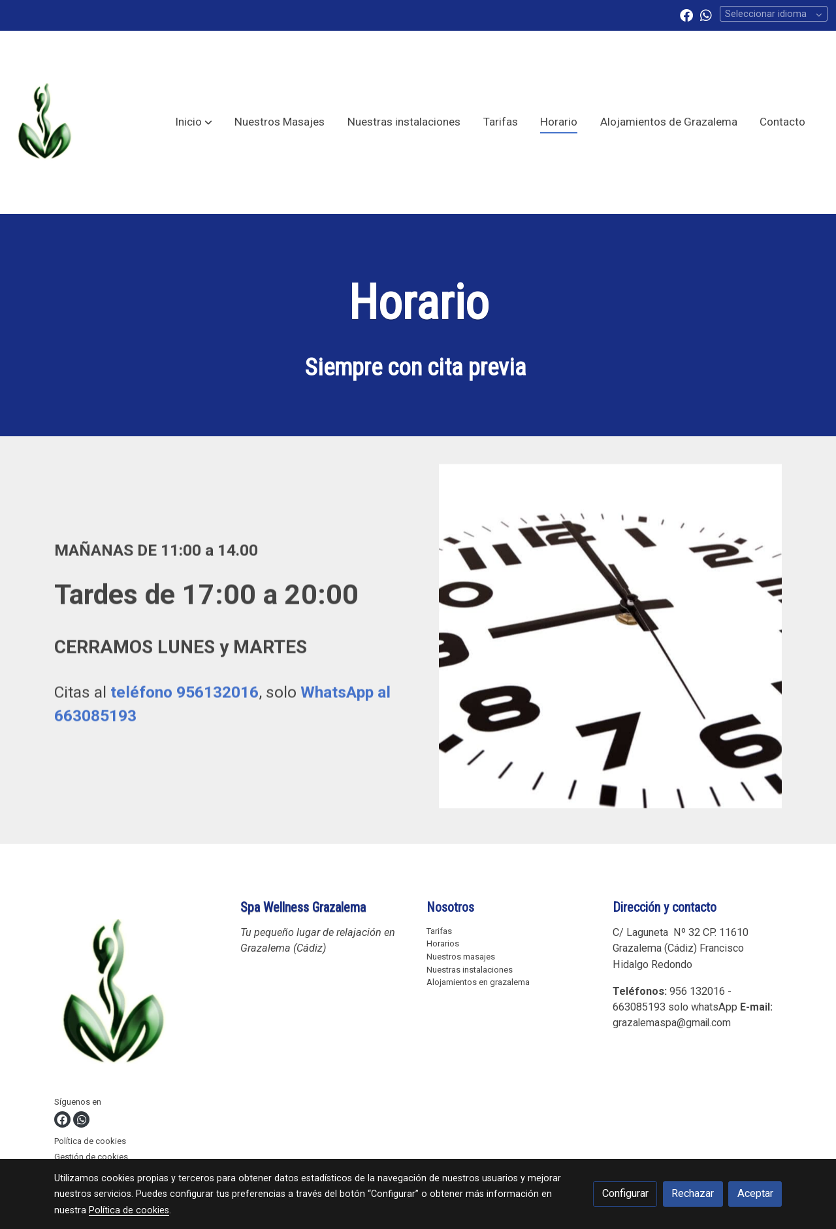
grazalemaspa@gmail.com (672, 1022)
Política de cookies (90, 1141)
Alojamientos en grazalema (478, 982)
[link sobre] (139, 996)
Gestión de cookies (91, 1157)
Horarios (442, 943)
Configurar (625, 1193)
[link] (44, 122)
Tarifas (439, 931)
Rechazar (692, 1193)
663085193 (639, 1007)
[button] (193, 122)
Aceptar (755, 1193)
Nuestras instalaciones (469, 970)
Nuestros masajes (460, 956)
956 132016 (697, 991)
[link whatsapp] (706, 14)
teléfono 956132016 (184, 700)
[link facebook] (686, 14)
